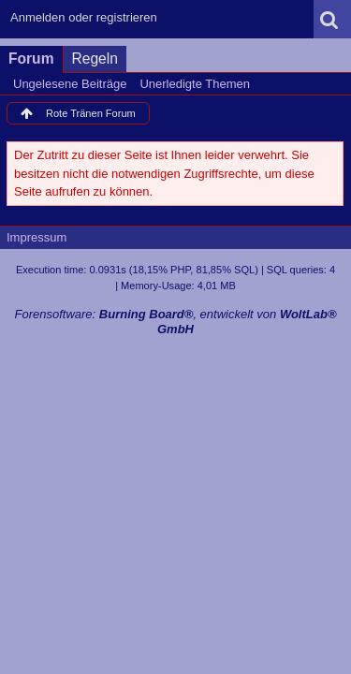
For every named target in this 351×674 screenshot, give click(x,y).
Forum (31, 58)
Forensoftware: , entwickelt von (175, 322)
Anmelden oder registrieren (83, 17)
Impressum (36, 237)
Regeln (95, 58)
